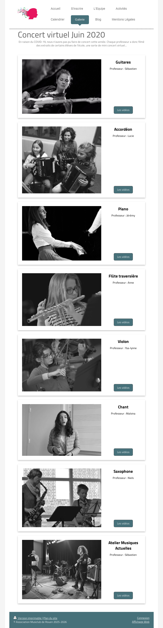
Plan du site (50, 618)
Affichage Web (140, 622)
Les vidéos (123, 110)
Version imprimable (28, 618)
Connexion (143, 618)
